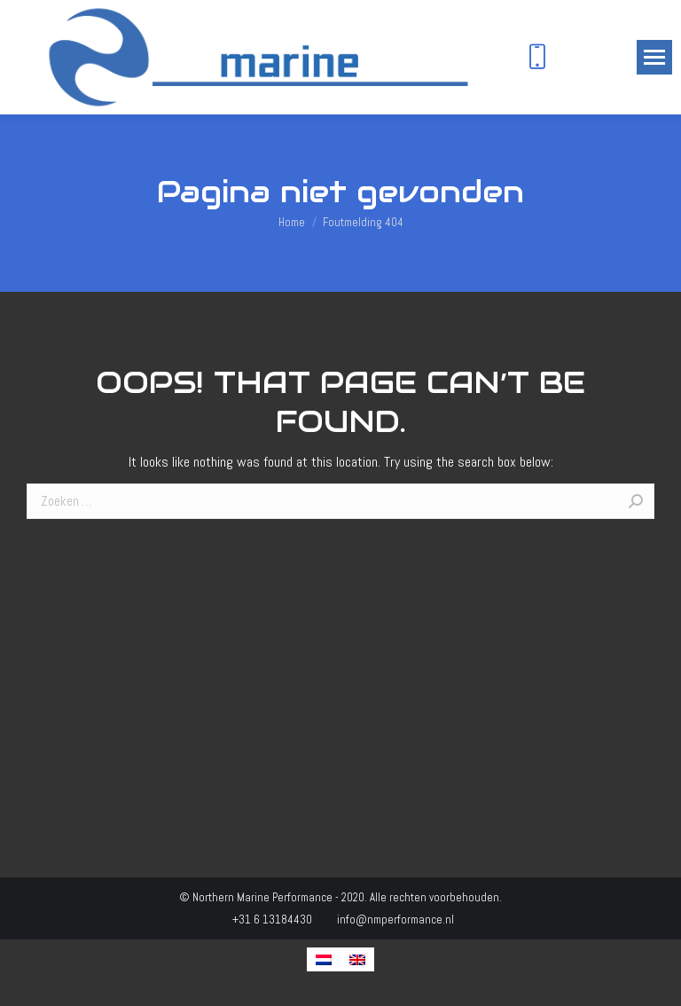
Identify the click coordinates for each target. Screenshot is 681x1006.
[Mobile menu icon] (654, 57)
